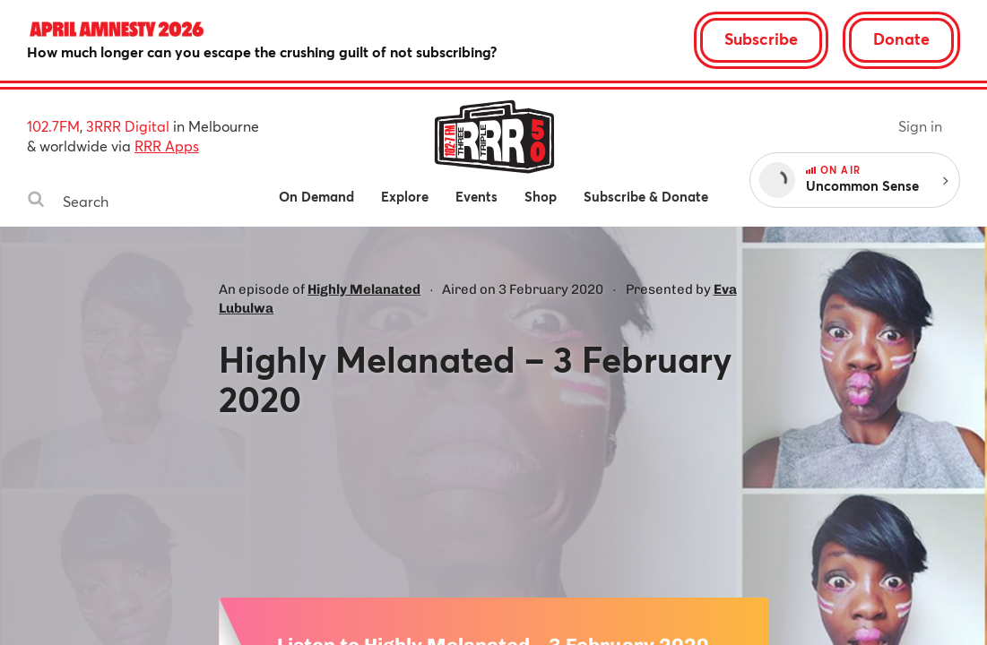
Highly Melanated (363, 289)
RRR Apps (166, 145)
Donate (901, 38)
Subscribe (761, 38)
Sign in (920, 125)
